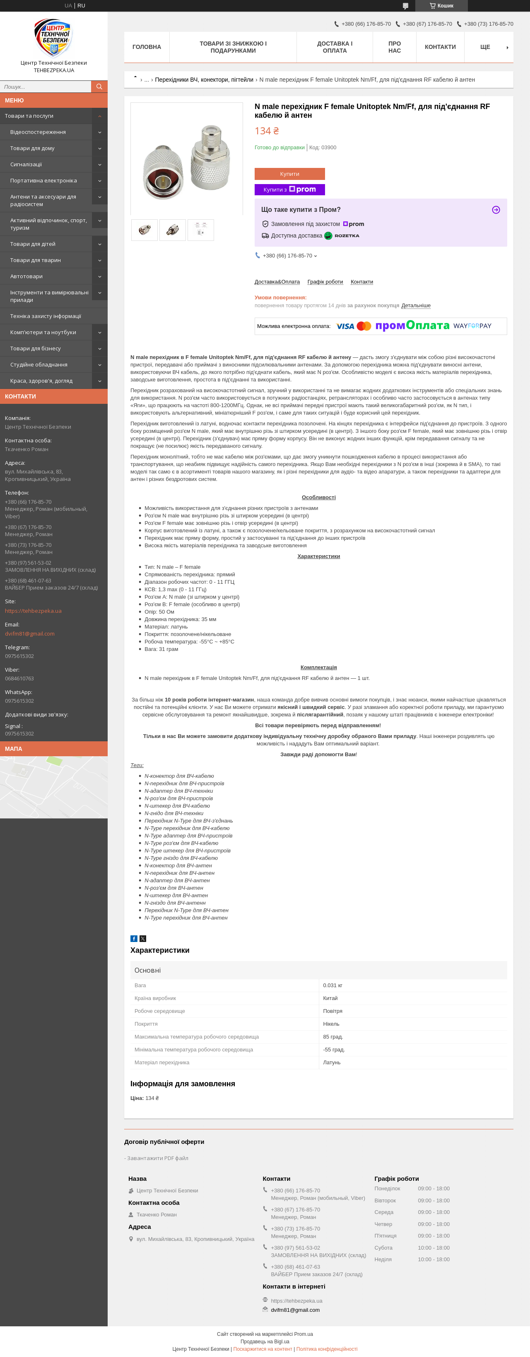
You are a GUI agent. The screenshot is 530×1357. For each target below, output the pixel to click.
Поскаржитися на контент (263, 1349)
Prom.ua (303, 1334)
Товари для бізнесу (35, 348)
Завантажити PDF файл (157, 1158)
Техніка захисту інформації (45, 316)
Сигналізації (26, 164)
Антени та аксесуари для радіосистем (43, 200)
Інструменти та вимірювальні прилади (49, 296)
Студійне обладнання (38, 364)
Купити (289, 173)
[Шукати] (99, 86)
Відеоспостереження (38, 132)
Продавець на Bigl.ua (265, 1342)
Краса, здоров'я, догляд (41, 380)
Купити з (290, 190)
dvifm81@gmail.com (30, 633)
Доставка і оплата (334, 47)
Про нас (394, 47)
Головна (146, 47)
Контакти (440, 47)
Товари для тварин (35, 260)
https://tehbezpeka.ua (33, 610)
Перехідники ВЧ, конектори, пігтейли (204, 79)
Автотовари (26, 276)
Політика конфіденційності (327, 1349)
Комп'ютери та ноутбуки (43, 332)
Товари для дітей (32, 244)
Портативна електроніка (43, 180)
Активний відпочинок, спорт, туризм (48, 223)
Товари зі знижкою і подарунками (233, 47)
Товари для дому (32, 148)
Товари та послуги (29, 115)
